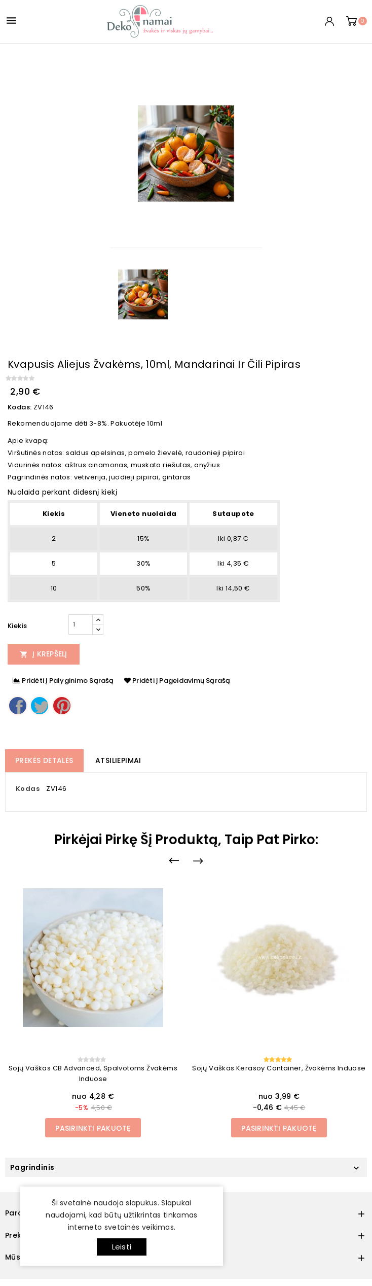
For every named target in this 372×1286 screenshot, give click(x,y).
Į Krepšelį (43, 654)
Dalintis (17, 705)
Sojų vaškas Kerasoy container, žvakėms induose (278, 1068)
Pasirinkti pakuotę (92, 1128)
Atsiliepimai (118, 760)
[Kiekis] (80, 624)
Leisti (121, 1246)
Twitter (39, 705)
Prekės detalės (44, 760)
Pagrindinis (32, 1167)
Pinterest (61, 705)
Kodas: (19, 407)
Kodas (28, 788)
